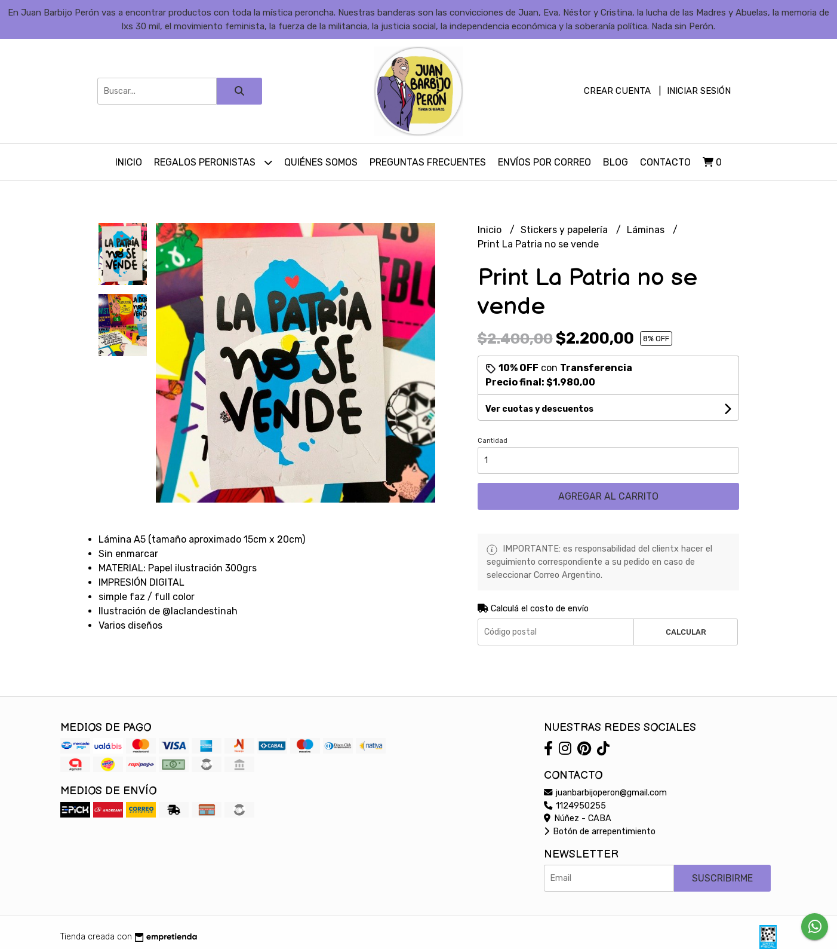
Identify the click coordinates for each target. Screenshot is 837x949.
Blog (615, 162)
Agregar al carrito (608, 496)
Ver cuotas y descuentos (539, 409)
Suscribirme (722, 878)
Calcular (686, 631)
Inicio (128, 162)
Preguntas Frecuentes (428, 162)
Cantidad (492, 441)
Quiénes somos (321, 162)
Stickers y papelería (565, 229)
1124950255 (575, 806)
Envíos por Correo (544, 162)
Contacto (665, 162)
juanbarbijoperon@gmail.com (605, 793)
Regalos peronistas (213, 162)
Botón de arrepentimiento (600, 831)
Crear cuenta (617, 90)
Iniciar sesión (699, 90)
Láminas (647, 229)
